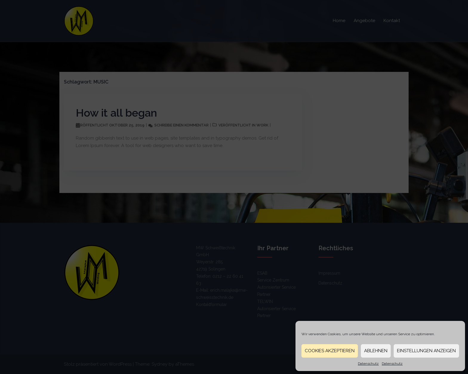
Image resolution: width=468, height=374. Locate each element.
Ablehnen (375, 350)
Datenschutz (368, 363)
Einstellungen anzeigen (426, 350)
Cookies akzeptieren (330, 350)
